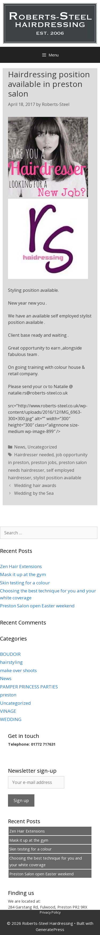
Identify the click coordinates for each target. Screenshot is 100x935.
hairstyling (11, 662)
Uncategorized (42, 447)
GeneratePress (50, 929)
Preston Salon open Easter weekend (37, 606)
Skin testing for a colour (25, 583)
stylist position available (57, 478)
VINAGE (8, 711)
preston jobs (44, 462)
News (19, 447)
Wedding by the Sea (34, 493)
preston (8, 695)
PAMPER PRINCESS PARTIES (29, 687)
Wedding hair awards (35, 485)
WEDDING (10, 719)
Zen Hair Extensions (21, 566)
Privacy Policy (50, 912)
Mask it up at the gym (23, 574)
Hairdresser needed (34, 455)
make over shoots (18, 670)
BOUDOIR (10, 654)
